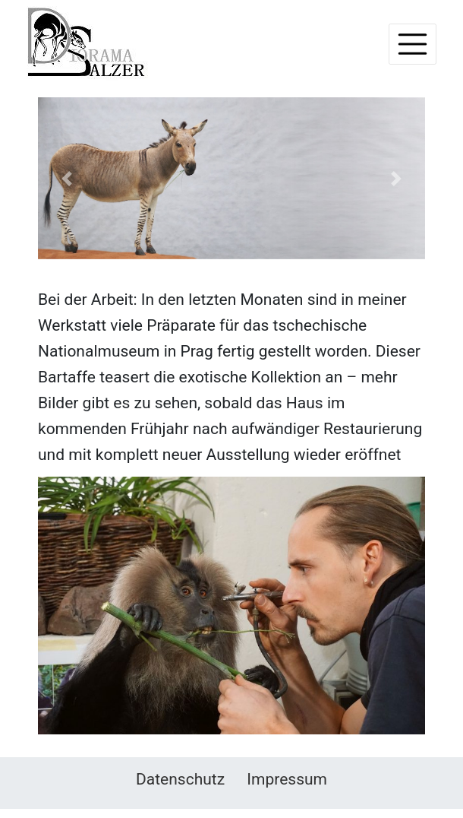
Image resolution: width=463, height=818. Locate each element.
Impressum (287, 779)
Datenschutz (180, 779)
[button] (67, 178)
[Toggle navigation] (413, 44)
